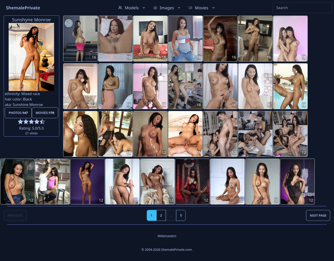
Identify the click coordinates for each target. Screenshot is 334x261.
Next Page (318, 215)
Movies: (45, 113)
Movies (202, 7)
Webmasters (167, 236)
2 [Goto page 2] (161, 215)
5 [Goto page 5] (181, 215)
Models (132, 7)
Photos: (18, 113)
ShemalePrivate (23, 8)
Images (167, 7)
